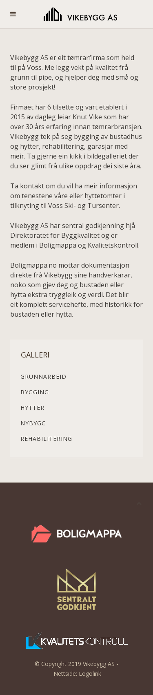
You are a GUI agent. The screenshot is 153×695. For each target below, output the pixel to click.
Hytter (32, 407)
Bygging (34, 392)
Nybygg (33, 423)
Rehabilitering (46, 438)
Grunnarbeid (43, 376)
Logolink (90, 673)
